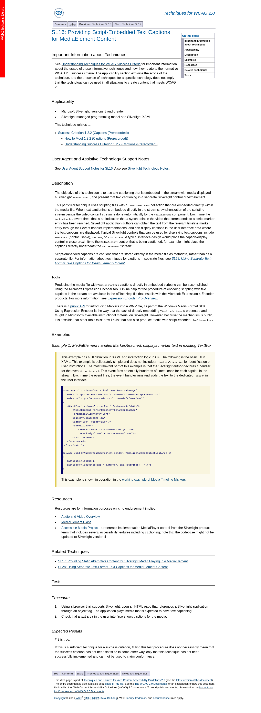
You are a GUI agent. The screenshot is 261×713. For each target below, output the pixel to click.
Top (56, 673)
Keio (103, 698)
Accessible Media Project (79, 528)
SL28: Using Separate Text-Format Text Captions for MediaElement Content (113, 567)
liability (130, 698)
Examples (190, 59)
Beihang (112, 698)
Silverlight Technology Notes (148, 168)
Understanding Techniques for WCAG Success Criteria (101, 64)
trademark (141, 698)
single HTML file (113, 683)
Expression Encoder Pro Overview (132, 298)
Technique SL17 (128, 24)
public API (77, 306)
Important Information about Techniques (197, 43)
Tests (188, 75)
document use (161, 698)
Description (191, 54)
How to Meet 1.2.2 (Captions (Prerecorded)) (96, 138)
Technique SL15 (95, 24)
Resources (191, 65)
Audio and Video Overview (80, 516)
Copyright (60, 698)
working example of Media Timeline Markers (154, 479)
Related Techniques (196, 70)
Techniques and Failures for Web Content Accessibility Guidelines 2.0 (124, 680)
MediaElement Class (76, 522)
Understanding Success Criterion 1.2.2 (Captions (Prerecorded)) (111, 144)
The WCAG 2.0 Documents (151, 683)
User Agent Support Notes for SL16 (87, 168)
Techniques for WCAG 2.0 (189, 13)
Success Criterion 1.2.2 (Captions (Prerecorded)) (93, 133)
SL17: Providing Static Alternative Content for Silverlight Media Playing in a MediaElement (123, 561)
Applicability (192, 49)
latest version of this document (194, 680)
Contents (60, 24)
